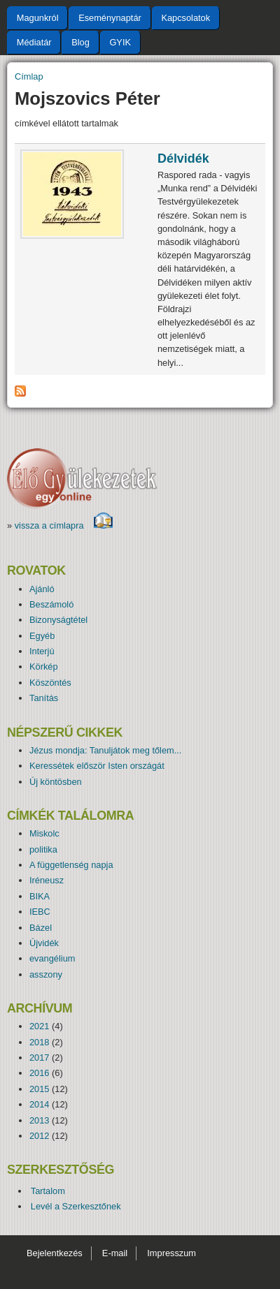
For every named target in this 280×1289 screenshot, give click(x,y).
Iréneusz (46, 880)
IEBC (39, 911)
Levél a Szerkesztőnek (76, 1206)
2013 (39, 1120)
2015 (39, 1089)
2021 (39, 1026)
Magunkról (38, 18)
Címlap (29, 76)
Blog (80, 42)
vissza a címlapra (64, 525)
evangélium (52, 958)
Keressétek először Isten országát (96, 765)
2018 (39, 1042)
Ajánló (42, 589)
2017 (39, 1057)
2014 (39, 1104)
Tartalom (48, 1191)
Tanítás (43, 698)
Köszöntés (50, 682)
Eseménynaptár (109, 18)
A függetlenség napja (71, 865)
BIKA (39, 896)
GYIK (120, 42)
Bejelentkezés (55, 1253)
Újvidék (44, 943)
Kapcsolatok (185, 18)
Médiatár (34, 42)
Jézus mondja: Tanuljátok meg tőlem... (105, 750)
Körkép (43, 666)
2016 (39, 1073)
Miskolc (44, 833)
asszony (45, 974)
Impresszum (171, 1253)
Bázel (40, 927)
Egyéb (42, 636)
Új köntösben (55, 781)
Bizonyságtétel (58, 619)
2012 (39, 1135)
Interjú (42, 651)
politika (43, 849)
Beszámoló (51, 604)
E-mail (114, 1253)
